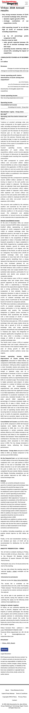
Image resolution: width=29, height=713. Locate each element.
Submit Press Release (8, 693)
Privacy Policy (22, 697)
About (7, 690)
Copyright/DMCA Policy (9, 697)
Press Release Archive (17, 690)
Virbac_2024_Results (8, 643)
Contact (14, 700)
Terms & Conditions (21, 693)
